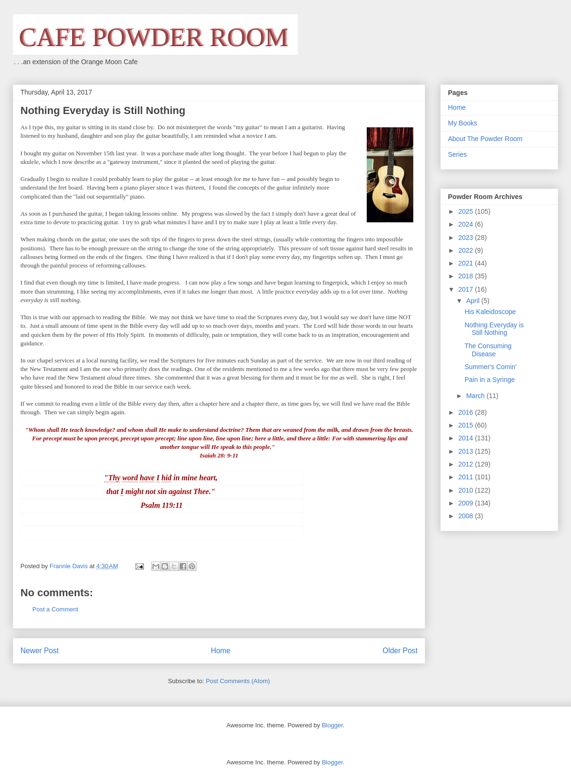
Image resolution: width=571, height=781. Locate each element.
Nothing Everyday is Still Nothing (494, 329)
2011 (466, 477)
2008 (466, 516)
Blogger (332, 725)
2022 (466, 250)
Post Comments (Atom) (238, 681)
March (476, 396)
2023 (466, 237)
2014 (466, 438)
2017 (466, 289)
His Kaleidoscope (490, 311)
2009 (466, 503)
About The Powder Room (485, 139)
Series (457, 154)
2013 (466, 451)
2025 (466, 211)
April (473, 301)
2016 (466, 412)
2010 (466, 490)
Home (221, 651)
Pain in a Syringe (490, 379)
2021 (466, 263)
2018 (466, 276)
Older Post (400, 651)
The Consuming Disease (488, 350)
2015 (466, 425)
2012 (466, 464)
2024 (466, 224)
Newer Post (39, 651)
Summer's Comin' (491, 367)
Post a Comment (55, 609)
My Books (462, 123)
